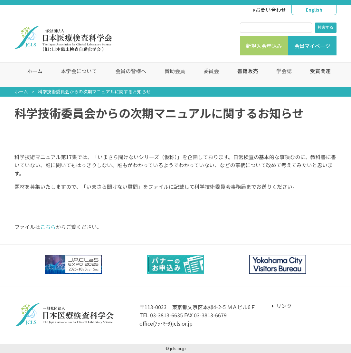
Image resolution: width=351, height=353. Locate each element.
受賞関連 (317, 75)
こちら (48, 227)
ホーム (31, 75)
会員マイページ (312, 46)
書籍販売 (244, 75)
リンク (282, 306)
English (314, 9)
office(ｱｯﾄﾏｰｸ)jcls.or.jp (166, 323)
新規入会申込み (264, 46)
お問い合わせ (270, 10)
